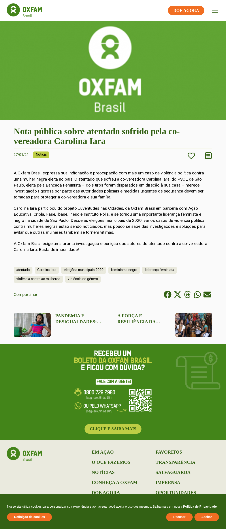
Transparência (175, 462)
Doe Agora (106, 492)
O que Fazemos (111, 462)
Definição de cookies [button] (29, 517)
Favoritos (169, 452)
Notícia (41, 154)
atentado (23, 270)
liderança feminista (159, 270)
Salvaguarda (173, 472)
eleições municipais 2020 (84, 270)
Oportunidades (176, 492)
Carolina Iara (46, 270)
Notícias (103, 472)
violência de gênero (83, 279)
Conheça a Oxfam (114, 482)
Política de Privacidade (200, 506)
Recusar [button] (179, 517)
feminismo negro (124, 270)
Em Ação (103, 452)
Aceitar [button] (207, 517)
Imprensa (168, 482)
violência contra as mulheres (38, 279)
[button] (168, 294)
